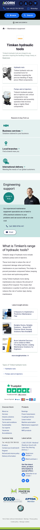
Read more (6, 58)
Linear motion (26, 419)
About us (5, 411)
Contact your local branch (10, 448)
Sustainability (6, 425)
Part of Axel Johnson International (13, 519)
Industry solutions (8, 417)
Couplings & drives (28, 417)
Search (30, 15)
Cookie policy (14, 522)
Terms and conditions (9, 422)
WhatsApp (32, 8)
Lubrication (25, 428)
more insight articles (19, 355)
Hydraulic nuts (10, 369)
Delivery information (9, 456)
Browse (13, 15)
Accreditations (7, 433)
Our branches (6, 419)
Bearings (25, 411)
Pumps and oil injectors (14, 374)
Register (5, 451)
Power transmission (28, 414)
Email (11, 232)
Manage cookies (24, 522)
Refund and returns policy (10, 453)
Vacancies (5, 430)
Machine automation (29, 422)
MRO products (26, 430)
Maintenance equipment (16, 29)
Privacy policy (34, 519)
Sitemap (26, 519)
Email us (5, 445)
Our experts (6, 428)
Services (5, 414)
